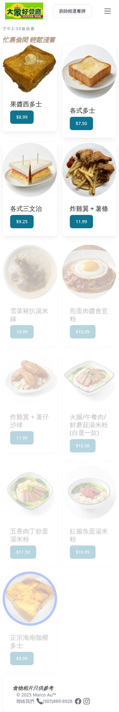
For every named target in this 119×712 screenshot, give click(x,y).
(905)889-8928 (57, 701)
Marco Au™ (44, 695)
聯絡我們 (25, 701)
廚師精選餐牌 (72, 11)
